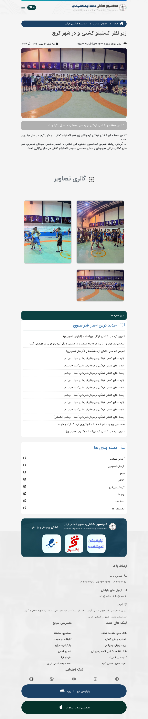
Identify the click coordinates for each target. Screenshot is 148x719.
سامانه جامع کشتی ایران (59, 663)
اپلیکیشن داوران (63, 645)
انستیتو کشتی (65, 651)
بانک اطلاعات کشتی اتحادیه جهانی (109, 651)
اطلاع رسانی (100, 23)
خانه (115, 23)
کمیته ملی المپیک (118, 657)
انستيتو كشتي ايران (76, 23)
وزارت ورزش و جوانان (116, 645)
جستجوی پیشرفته (63, 633)
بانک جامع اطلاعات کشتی (114, 633)
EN (32, 7)
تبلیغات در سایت (63, 639)
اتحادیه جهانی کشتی (116, 639)
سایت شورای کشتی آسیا (114, 663)
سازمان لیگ (66, 657)
